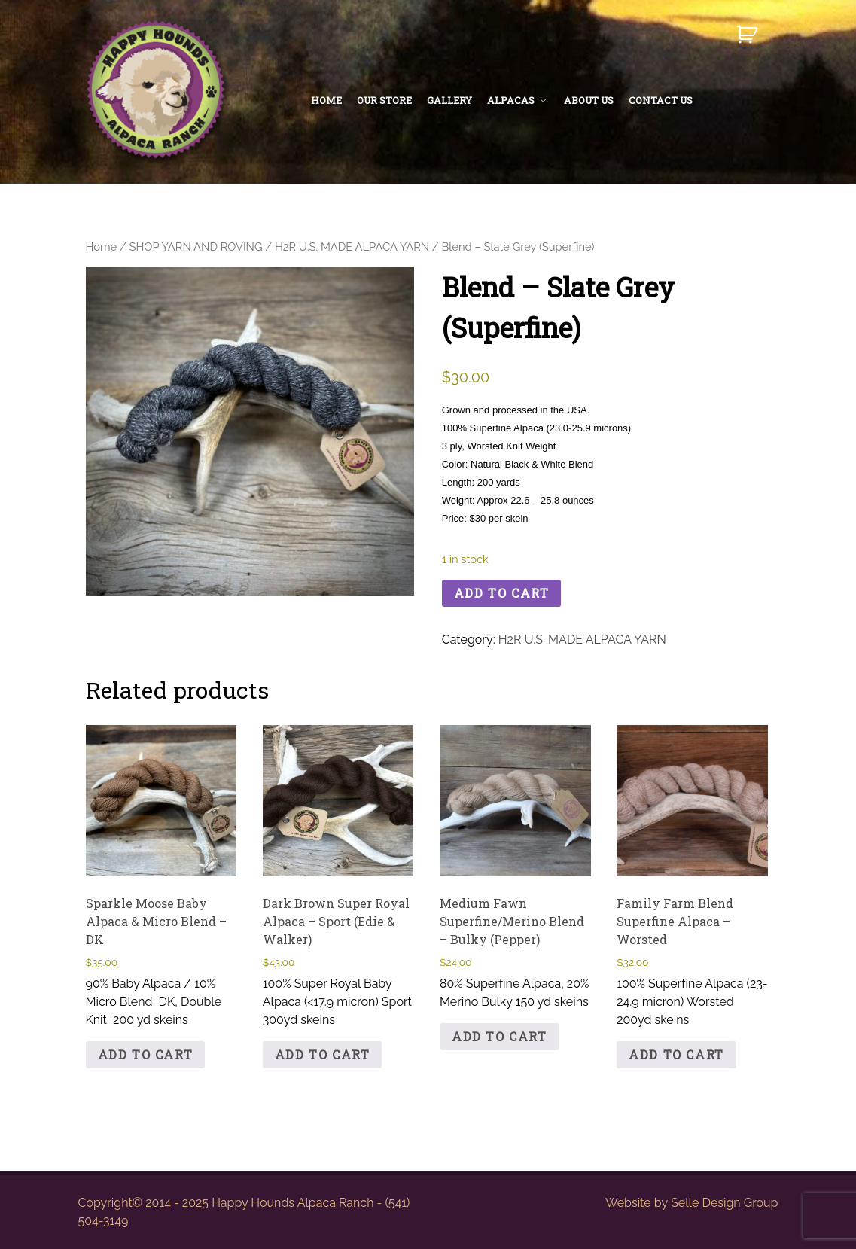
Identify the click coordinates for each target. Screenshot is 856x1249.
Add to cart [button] (145, 1054)
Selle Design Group (724, 1203)
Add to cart (502, 593)
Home (101, 246)
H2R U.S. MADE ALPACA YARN (352, 246)
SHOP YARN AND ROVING (196, 246)
